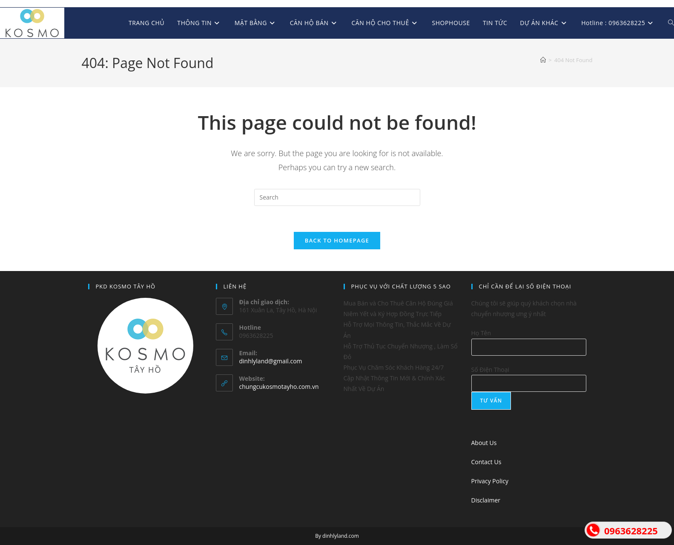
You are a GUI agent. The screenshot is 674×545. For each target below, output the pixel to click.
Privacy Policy (489, 481)
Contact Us (486, 462)
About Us (484, 443)
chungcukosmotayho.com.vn (279, 386)
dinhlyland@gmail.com (270, 361)
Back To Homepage (337, 240)
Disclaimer (485, 500)
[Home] (543, 60)
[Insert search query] (337, 197)
